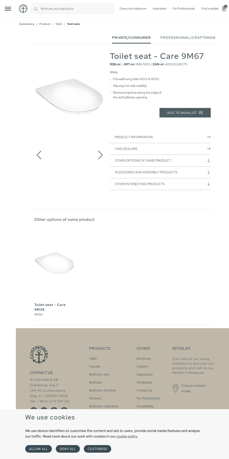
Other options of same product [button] (163, 160)
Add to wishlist (185, 113)
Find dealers (163, 149)
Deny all (68, 449)
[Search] (36, 8)
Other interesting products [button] (163, 184)
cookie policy (126, 436)
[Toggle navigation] (8, 8)
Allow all (38, 449)
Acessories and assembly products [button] (163, 172)
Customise (97, 449)
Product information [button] (163, 137)
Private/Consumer (131, 38)
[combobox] (77, 8)
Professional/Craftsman (187, 38)
